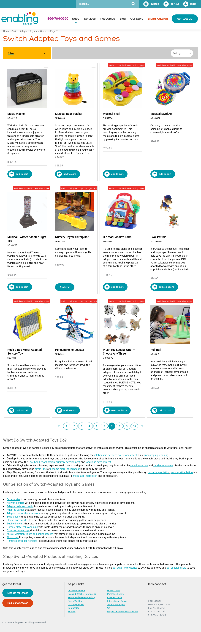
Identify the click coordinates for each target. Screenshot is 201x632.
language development (98, 462)
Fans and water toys (18, 530)
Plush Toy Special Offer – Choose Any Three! (119, 351)
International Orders (117, 600)
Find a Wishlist (75, 600)
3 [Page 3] (81, 426)
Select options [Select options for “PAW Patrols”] (163, 287)
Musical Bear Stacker (68, 114)
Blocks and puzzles (17, 520)
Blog (123, 18)
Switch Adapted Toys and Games (30, 31)
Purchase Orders (115, 593)
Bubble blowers (15, 523)
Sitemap (72, 611)
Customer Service (76, 590)
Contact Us (73, 607)
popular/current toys (85, 65)
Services (90, 18)
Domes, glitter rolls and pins (22, 527)
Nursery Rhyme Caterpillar (71, 237)
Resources (107, 18)
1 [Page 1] (66, 426)
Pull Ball (155, 350)
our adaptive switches (125, 567)
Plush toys (13, 537)
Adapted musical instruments (23, 513)
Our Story (136, 18)
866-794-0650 (57, 18)
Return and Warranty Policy (81, 597)
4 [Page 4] (89, 426)
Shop (75, 18)
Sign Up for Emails (17, 593)
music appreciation (158, 472)
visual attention (139, 465)
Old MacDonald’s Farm (117, 237)
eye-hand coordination (42, 462)
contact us (184, 18)
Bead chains (14, 516)
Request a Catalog (17, 603)
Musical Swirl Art (161, 114)
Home (6, 31)
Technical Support (116, 604)
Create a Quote (114, 597)
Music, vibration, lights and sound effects (30, 534)
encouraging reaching (156, 455)
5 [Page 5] (96, 426)
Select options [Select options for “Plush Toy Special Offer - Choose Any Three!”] (115, 410)
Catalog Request (76, 604)
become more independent (65, 469)
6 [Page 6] (104, 426)
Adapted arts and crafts (20, 506)
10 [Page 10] (134, 426)
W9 (108, 607)
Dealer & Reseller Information (82, 593)
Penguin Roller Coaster (69, 350)
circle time (41, 469)
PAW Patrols (158, 237)
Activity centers (15, 503)
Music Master (16, 114)
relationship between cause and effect (115, 455)
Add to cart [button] (18, 174)
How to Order (113, 590)
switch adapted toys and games (126, 65)
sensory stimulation (182, 472)
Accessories (13, 499)
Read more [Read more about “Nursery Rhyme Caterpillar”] (65, 287)
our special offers (176, 567)
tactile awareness (163, 465)
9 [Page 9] (127, 426)
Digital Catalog (158, 18)
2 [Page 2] (74, 426)
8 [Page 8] (119, 426)
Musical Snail (111, 114)
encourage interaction (85, 475)
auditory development (68, 462)
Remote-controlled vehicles (22, 540)
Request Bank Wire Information (122, 611)
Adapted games (15, 509)
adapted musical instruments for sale (28, 65)
